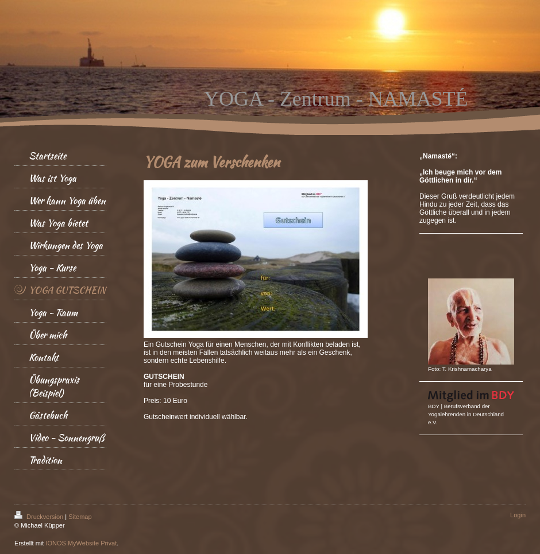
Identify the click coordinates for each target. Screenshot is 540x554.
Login (518, 515)
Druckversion (39, 516)
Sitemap (79, 516)
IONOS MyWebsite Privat (81, 543)
